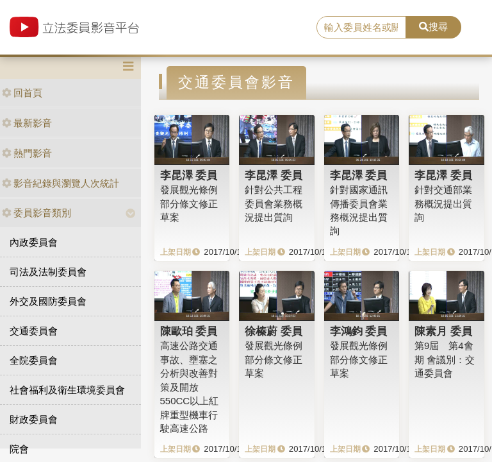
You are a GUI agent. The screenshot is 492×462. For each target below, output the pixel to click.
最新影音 (27, 122)
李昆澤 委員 (189, 175)
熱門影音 (27, 153)
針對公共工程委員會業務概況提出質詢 (273, 203)
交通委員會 (34, 330)
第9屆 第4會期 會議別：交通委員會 (444, 359)
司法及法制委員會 (48, 271)
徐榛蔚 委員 (273, 331)
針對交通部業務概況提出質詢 (443, 203)
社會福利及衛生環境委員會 (67, 389)
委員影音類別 (36, 212)
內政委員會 (34, 242)
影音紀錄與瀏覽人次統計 (60, 183)
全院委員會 (34, 360)
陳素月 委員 (443, 331)
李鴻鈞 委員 (359, 331)
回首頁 (22, 92)
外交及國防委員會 (48, 301)
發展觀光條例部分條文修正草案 (189, 203)
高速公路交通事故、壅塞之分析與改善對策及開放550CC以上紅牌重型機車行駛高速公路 (189, 387)
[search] (361, 27)
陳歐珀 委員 (189, 331)
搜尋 (433, 26)
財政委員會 (34, 419)
